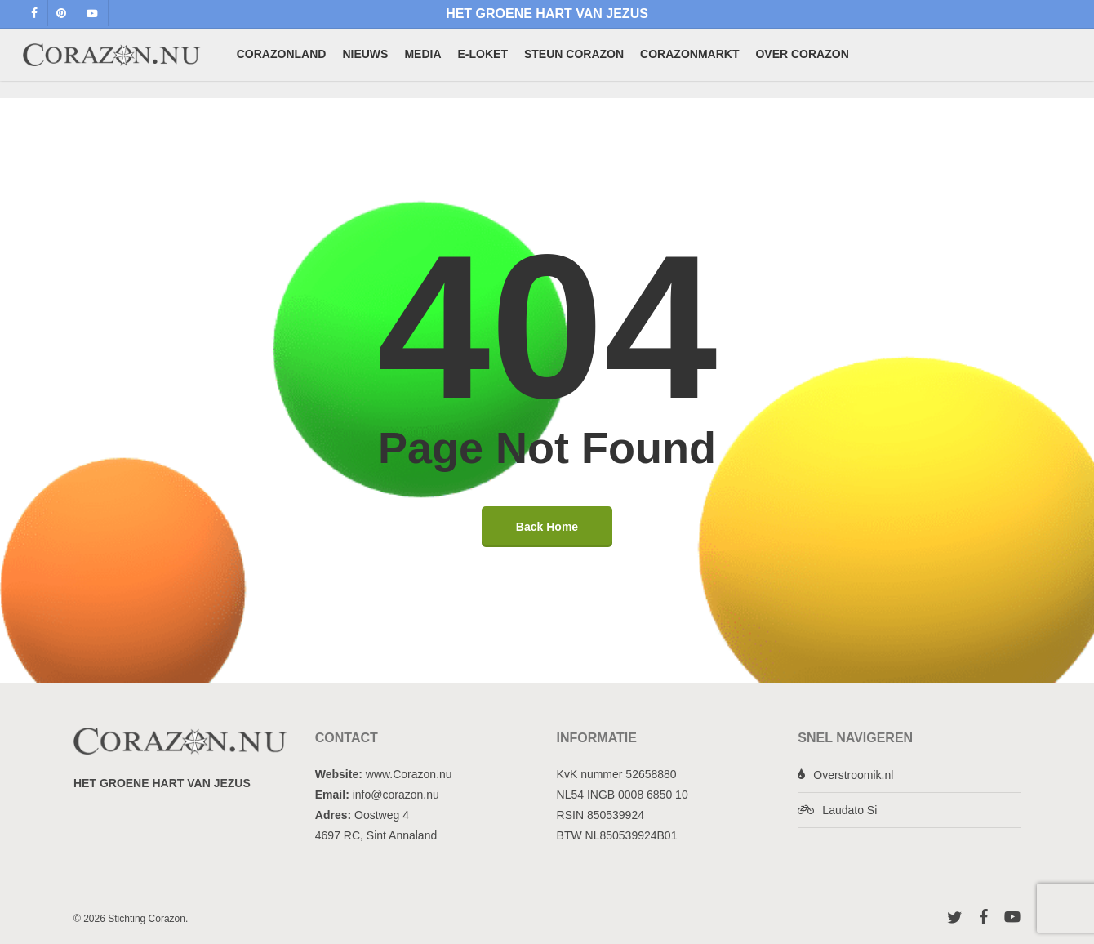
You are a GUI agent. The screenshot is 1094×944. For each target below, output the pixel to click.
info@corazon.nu (396, 794)
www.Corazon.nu (409, 774)
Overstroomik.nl (853, 774)
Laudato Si (849, 810)
